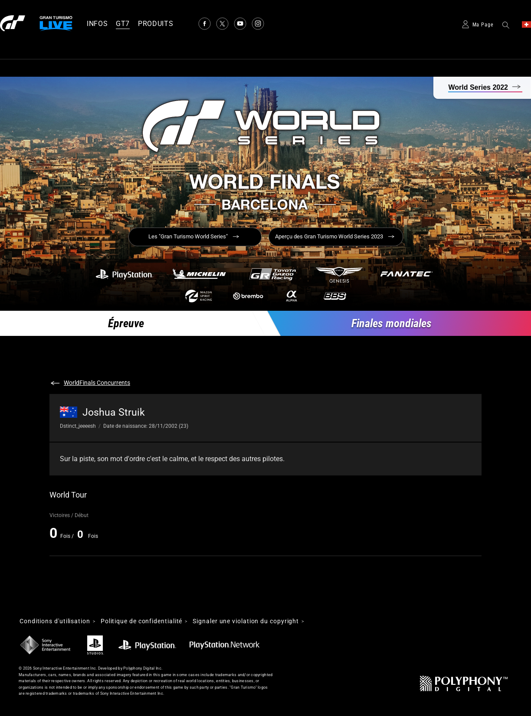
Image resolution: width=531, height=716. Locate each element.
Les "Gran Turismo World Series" (188, 236)
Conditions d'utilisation (55, 621)
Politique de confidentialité (141, 621)
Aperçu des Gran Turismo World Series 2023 (329, 236)
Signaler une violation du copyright (246, 621)
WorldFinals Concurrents (97, 382)
